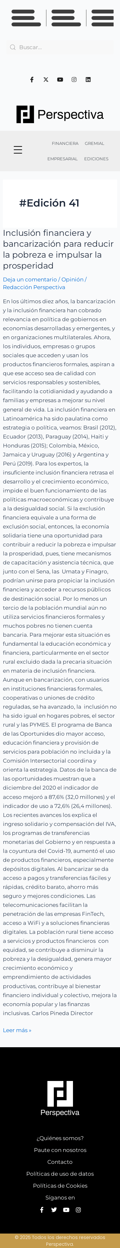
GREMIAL (94, 143)
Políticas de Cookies (60, 1185)
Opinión (72, 279)
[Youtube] (60, 79)
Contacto (60, 1162)
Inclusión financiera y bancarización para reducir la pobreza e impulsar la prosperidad (58, 249)
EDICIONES (96, 158)
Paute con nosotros (60, 1150)
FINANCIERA (65, 143)
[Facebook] (32, 79)
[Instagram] (74, 79)
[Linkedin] (88, 79)
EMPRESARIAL (62, 158)
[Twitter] (46, 79)
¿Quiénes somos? (60, 1138)
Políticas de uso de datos (60, 1174)
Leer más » (17, 1029)
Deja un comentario (30, 279)
